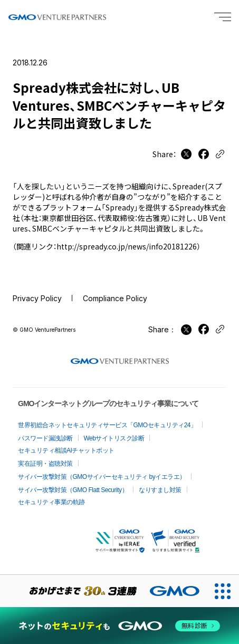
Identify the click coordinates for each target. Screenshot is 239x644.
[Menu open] (222, 17)
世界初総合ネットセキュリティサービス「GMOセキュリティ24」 (107, 425)
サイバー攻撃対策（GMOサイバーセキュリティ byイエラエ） (102, 476)
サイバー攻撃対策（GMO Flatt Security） (73, 490)
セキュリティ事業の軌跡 (51, 502)
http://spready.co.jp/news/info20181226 (126, 246)
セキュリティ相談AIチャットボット (66, 450)
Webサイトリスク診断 (114, 438)
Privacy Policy (37, 298)
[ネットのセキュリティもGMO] (119, 626)
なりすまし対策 (160, 490)
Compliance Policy (115, 298)
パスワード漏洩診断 (45, 438)
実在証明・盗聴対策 (45, 463)
